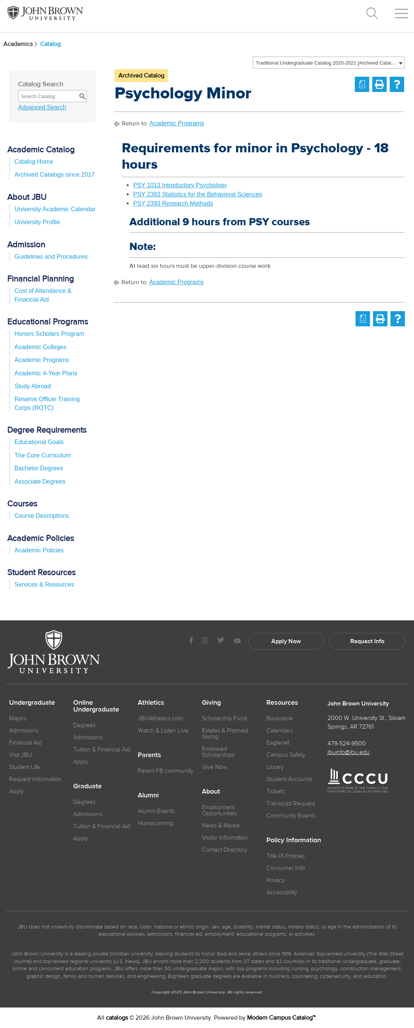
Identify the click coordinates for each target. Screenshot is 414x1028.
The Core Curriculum (42, 455)
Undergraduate (32, 702)
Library (275, 767)
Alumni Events (156, 811)
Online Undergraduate (96, 706)
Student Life (24, 767)
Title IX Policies (285, 856)
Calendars (279, 731)
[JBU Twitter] (221, 641)
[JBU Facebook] (191, 641)
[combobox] (329, 63)
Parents (149, 755)
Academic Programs (41, 360)
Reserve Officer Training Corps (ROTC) (47, 403)
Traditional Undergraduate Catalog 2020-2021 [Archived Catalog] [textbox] (326, 63)
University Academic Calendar (54, 209)
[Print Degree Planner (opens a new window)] (362, 84)
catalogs (117, 1018)
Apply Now (286, 641)
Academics (21, 44)
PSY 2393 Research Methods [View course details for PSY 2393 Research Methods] (173, 203)
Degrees (84, 725)
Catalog (50, 44)
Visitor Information (225, 838)
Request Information (35, 779)
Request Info (367, 641)
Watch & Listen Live (163, 731)
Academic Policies (39, 550)
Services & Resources (44, 584)
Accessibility (282, 892)
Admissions (87, 737)
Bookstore (279, 718)
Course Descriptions (41, 515)
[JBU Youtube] (237, 641)
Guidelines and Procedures (51, 256)
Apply (16, 791)
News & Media (220, 825)
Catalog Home (33, 161)
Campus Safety (285, 755)
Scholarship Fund (224, 718)
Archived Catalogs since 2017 (54, 174)
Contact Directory (224, 850)
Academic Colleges (40, 347)
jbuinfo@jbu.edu (348, 752)
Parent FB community (166, 771)
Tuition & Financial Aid (101, 749)
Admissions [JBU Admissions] (23, 731)
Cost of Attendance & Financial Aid (42, 295)
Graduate (87, 786)
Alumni (148, 795)
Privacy (275, 880)
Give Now (214, 767)
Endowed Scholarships (218, 752)
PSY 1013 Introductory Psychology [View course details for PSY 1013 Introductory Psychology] (180, 185)
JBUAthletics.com (160, 718)
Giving (211, 702)
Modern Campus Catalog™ (281, 1018)
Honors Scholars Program (49, 334)
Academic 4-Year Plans (45, 373)
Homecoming (155, 823)
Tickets (275, 791)
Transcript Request (290, 803)
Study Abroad (32, 386)
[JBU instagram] (205, 641)
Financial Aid (25, 743)
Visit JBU (20, 755)
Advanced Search (42, 107)
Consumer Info (285, 868)
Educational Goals (39, 442)
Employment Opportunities (219, 810)
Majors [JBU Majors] (17, 718)
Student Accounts (289, 779)
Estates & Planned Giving (225, 734)
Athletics (151, 702)
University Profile (37, 222)
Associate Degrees (39, 481)
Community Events (290, 816)
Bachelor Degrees (38, 468)
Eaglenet (277, 743)
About (211, 791)
